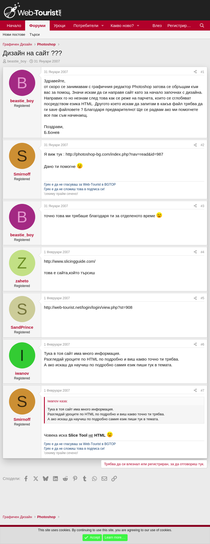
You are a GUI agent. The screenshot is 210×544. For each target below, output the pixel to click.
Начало (14, 25)
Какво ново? (122, 25)
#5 (202, 298)
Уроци (60, 25)
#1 (202, 72)
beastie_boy (16, 61)
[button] (103, 25)
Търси (34, 34)
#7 (202, 390)
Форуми (37, 25)
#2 (202, 145)
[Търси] (202, 25)
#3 (202, 206)
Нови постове (14, 34)
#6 (202, 344)
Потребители (85, 25)
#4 (202, 252)
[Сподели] (195, 72)
